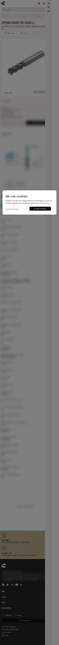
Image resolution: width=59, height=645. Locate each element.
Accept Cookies (40, 209)
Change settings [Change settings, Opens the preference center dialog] (12, 209)
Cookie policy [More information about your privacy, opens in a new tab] (45, 203)
